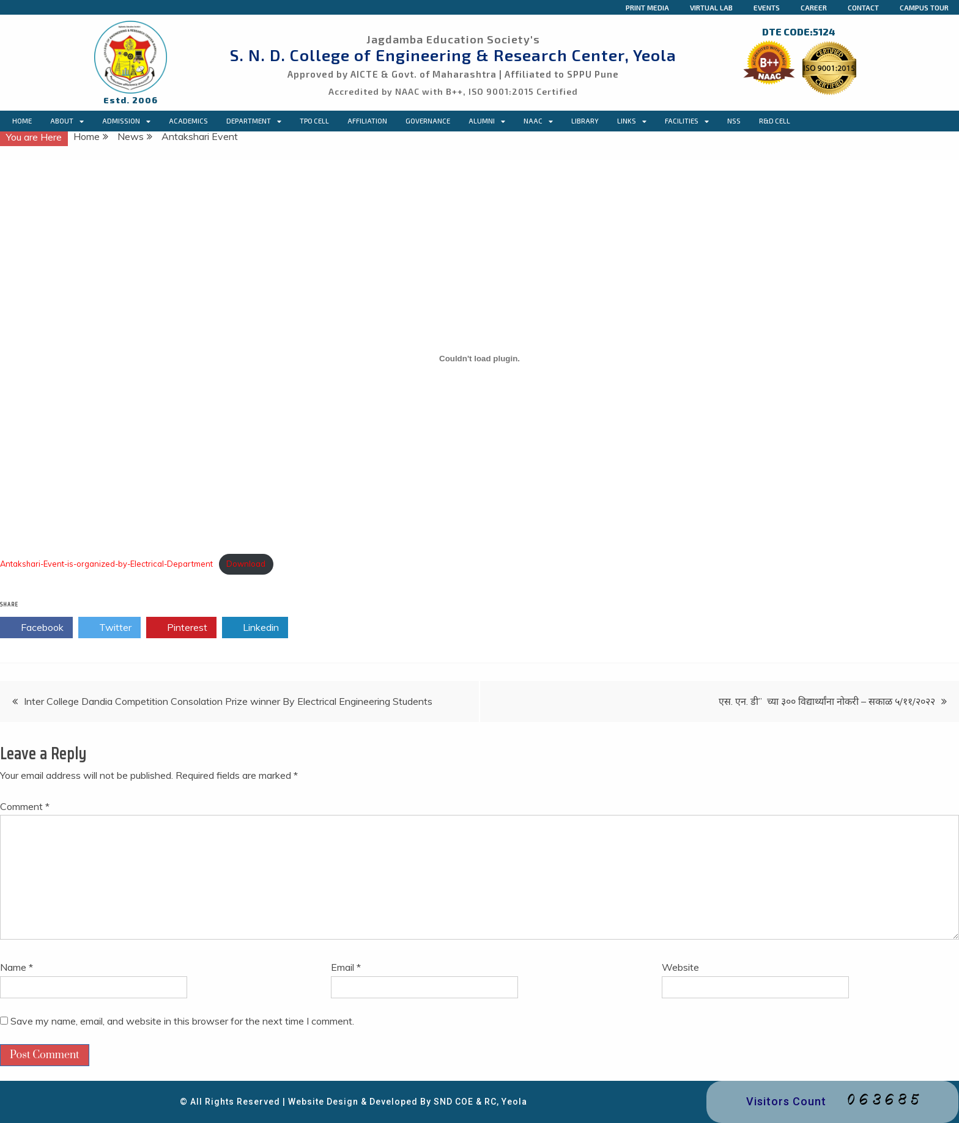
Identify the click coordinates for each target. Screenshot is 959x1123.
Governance (427, 121)
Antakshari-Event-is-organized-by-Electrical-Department (106, 564)
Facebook (36, 627)
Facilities (687, 121)
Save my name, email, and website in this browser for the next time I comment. (182, 1021)
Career (814, 7)
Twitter (109, 627)
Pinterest (181, 627)
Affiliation (367, 121)
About (67, 121)
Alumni (486, 121)
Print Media (647, 7)
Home (22, 121)
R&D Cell (774, 121)
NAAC (538, 121)
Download (245, 564)
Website (680, 967)
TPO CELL (314, 121)
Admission (126, 121)
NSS (734, 121)
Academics (188, 121)
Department (253, 121)
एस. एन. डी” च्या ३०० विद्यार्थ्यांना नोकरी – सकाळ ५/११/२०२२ (827, 701)
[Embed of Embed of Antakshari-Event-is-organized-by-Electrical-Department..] (479, 358)
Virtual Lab (711, 7)
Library (585, 121)
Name (16, 967)
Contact (863, 7)
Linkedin (255, 627)
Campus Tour (924, 7)
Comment (25, 806)
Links (631, 121)
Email (346, 967)
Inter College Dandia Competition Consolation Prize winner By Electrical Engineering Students (228, 701)
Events (767, 7)
